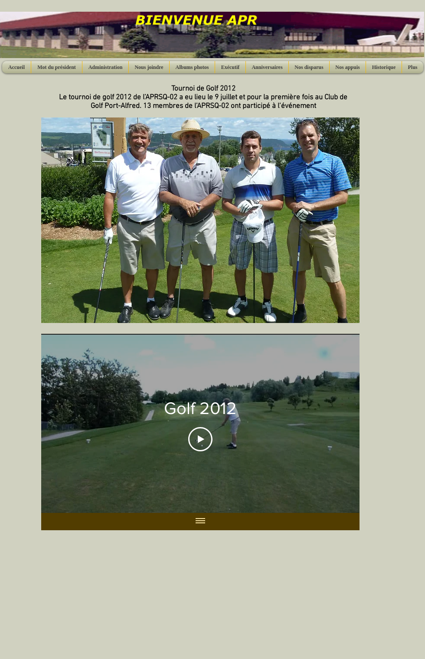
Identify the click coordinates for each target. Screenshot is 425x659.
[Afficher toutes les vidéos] (200, 521)
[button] (200, 220)
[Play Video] (200, 439)
